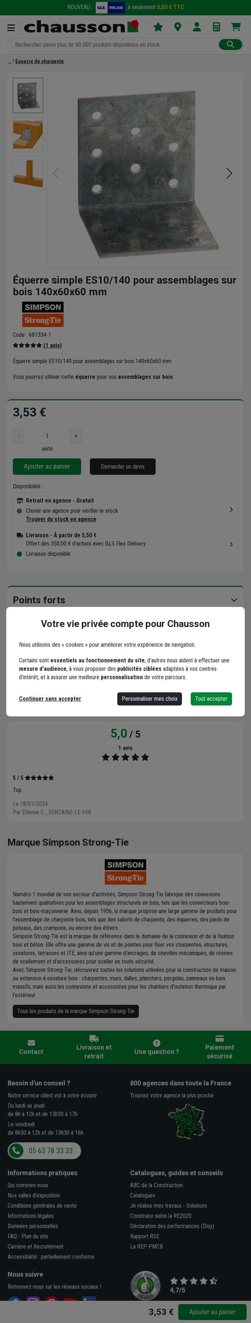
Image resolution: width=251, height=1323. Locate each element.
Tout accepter (211, 698)
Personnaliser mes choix (150, 698)
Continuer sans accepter (50, 698)
